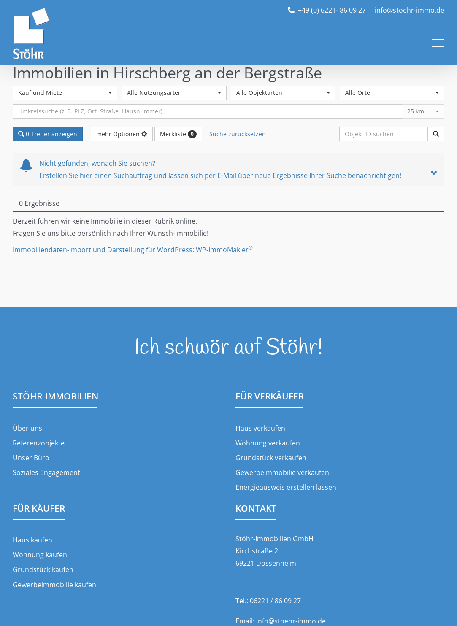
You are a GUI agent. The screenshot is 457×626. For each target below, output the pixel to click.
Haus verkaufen (260, 428)
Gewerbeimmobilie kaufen (54, 584)
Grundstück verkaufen (270, 457)
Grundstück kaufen (43, 569)
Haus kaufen (32, 540)
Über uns (27, 428)
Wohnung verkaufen (267, 443)
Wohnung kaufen (40, 554)
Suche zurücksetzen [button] (237, 134)
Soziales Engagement (46, 472)
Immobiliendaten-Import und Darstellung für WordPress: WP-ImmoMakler (133, 249)
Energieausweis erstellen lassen (285, 487)
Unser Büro (31, 457)
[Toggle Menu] (438, 43)
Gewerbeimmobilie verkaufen (282, 472)
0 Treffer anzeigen (47, 134)
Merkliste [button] (178, 134)
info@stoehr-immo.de (409, 10)
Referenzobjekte (39, 443)
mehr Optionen (121, 134)
